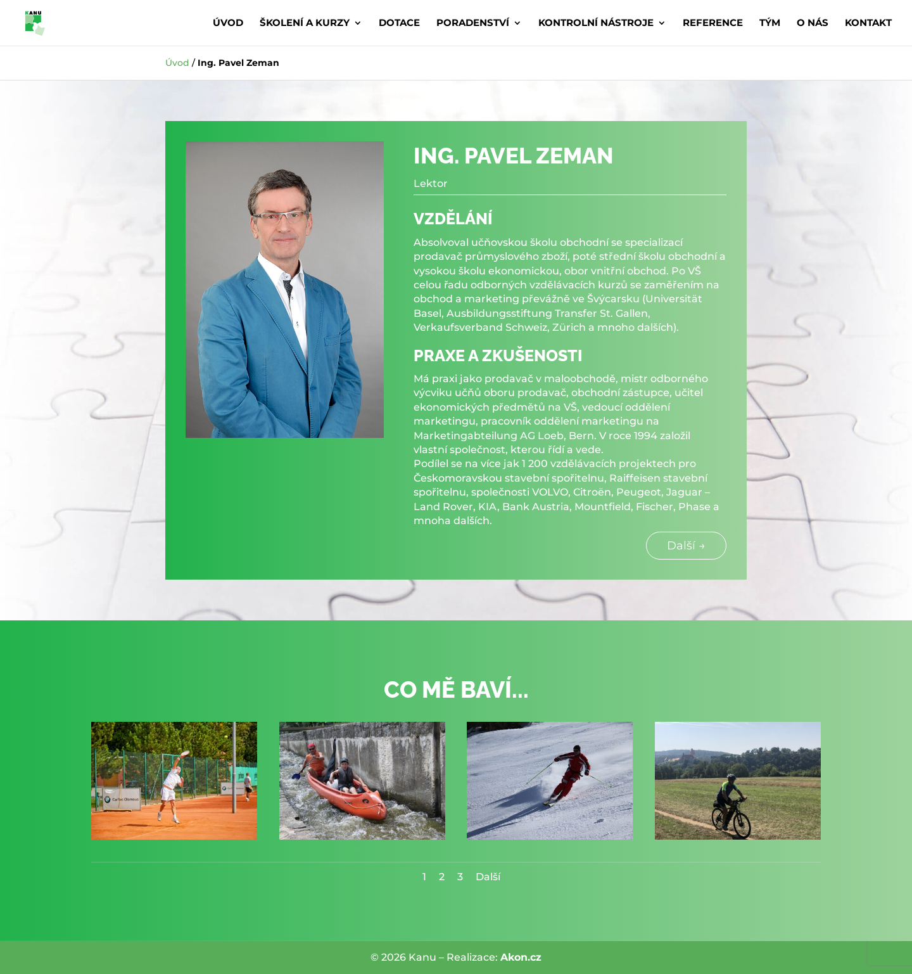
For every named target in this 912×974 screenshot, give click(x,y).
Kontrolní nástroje (596, 23)
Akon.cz (521, 957)
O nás (812, 23)
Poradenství (472, 23)
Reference (713, 23)
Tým (769, 23)
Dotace (399, 23)
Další (488, 877)
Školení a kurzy (305, 23)
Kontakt (868, 23)
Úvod (228, 23)
